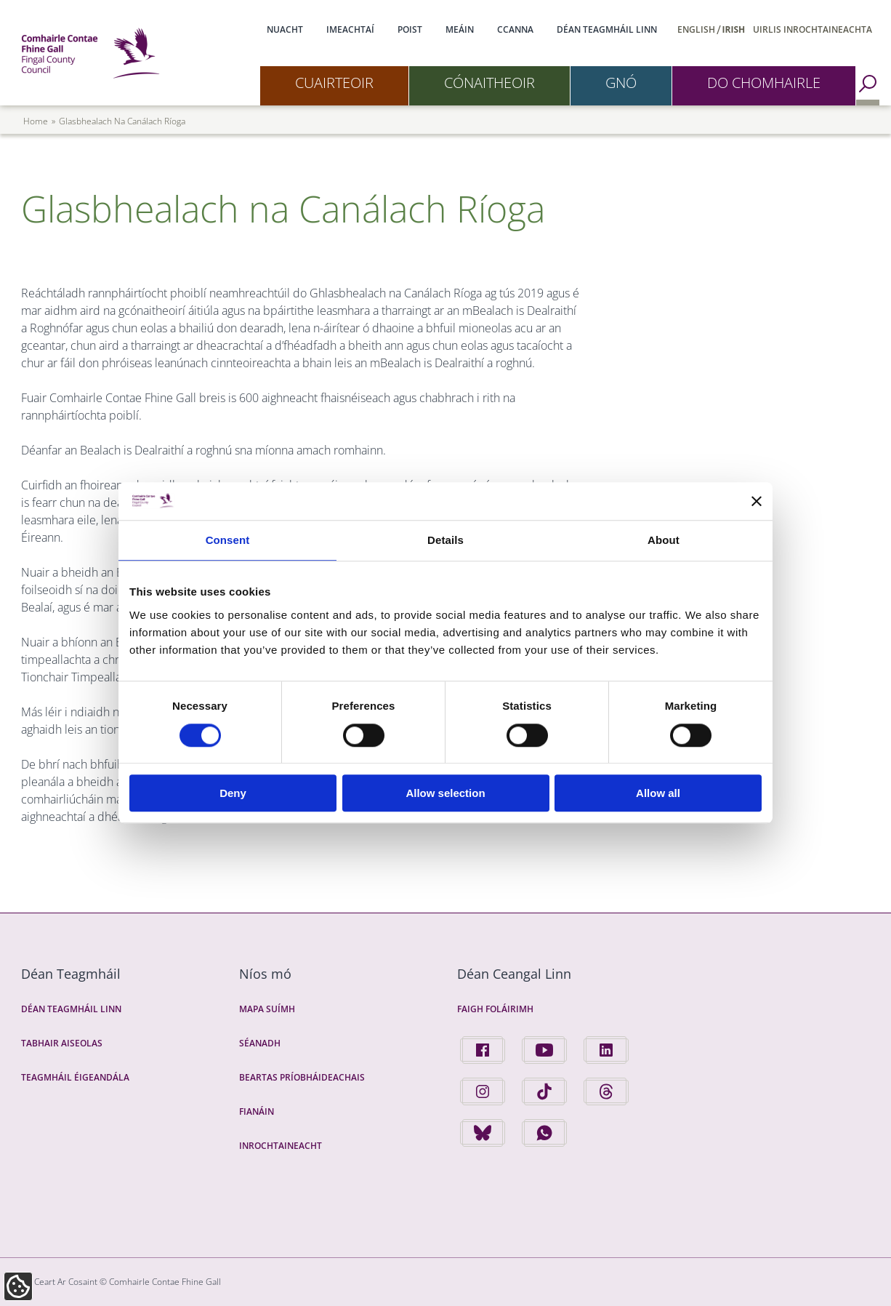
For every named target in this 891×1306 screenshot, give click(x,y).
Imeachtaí (350, 29)
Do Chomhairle (764, 82)
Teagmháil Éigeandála (75, 1077)
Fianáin (256, 1111)
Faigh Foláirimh (495, 1009)
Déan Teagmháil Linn (607, 29)
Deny (232, 793)
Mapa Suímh (267, 1009)
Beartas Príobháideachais (302, 1077)
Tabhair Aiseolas (61, 1043)
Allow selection (445, 793)
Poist (410, 29)
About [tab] (664, 540)
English (696, 29)
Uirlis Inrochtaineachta (812, 29)
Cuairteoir (334, 82)
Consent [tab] (228, 540)
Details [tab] (445, 540)
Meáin (459, 29)
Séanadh (260, 1043)
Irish (734, 29)
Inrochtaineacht (280, 1145)
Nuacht (285, 29)
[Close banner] (756, 501)
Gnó (621, 82)
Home (35, 121)
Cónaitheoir (489, 82)
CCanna (515, 29)
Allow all (658, 793)
